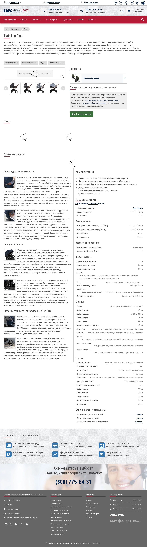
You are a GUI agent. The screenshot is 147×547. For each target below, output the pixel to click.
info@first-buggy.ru (13, 509)
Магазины (37, 20)
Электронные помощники (60, 524)
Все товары (56, 494)
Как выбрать (52, 20)
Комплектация (11, 62)
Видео (43, 62)
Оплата (80, 20)
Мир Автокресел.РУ (58, 534)
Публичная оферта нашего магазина (86, 543)
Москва (88, 500)
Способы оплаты (117, 515)
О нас (91, 20)
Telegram (10, 505)
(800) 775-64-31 (55, 9)
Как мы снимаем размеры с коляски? (89, 203)
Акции (23, 20)
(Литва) (138, 208)
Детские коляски (56, 503)
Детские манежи (56, 517)
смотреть (139, 422)
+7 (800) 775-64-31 (13, 500)
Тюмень (89, 517)
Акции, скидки (56, 500)
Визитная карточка (13, 513)
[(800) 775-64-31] (44, 11)
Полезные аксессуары (59, 531)
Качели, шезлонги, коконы (60, 514)
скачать (140, 414)
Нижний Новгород (92, 514)
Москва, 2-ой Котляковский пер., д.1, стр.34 (22, 518)
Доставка (68, 20)
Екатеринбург (91, 507)
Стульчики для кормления (60, 510)
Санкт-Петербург (92, 503)
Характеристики (29, 62)
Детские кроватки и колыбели (61, 507)
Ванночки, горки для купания (61, 520)
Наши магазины (91, 2)
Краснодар (90, 510)
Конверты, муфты (57, 527)
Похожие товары (56, 62)
